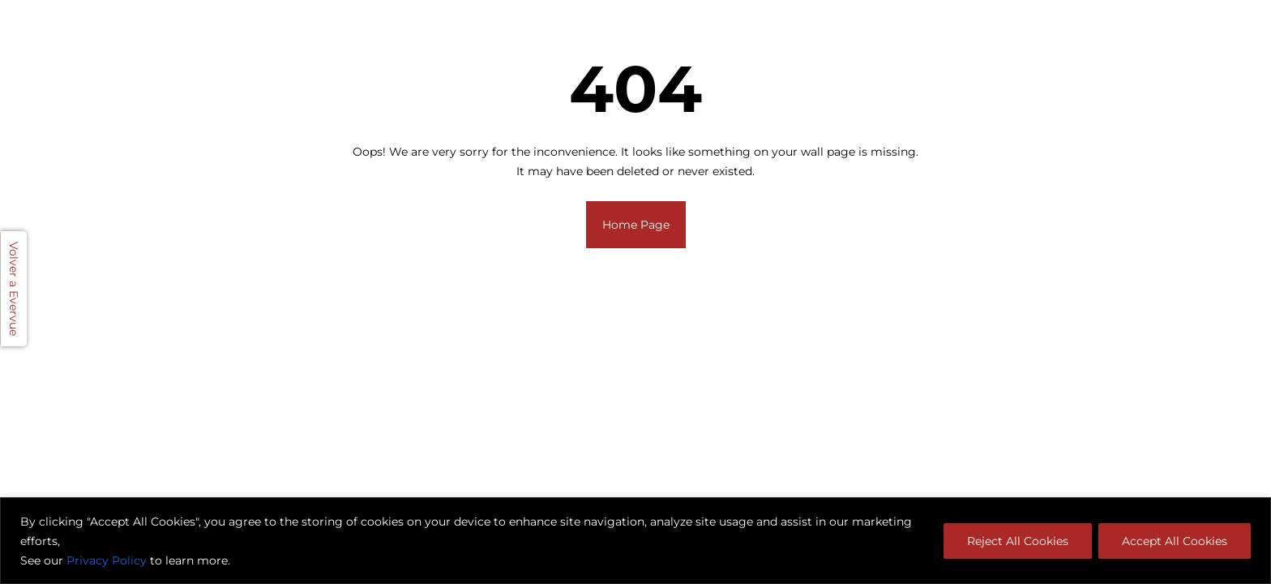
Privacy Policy (106, 560)
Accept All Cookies (1174, 541)
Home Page (636, 224)
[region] (635, 540)
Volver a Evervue (13, 289)
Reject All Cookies (1017, 541)
